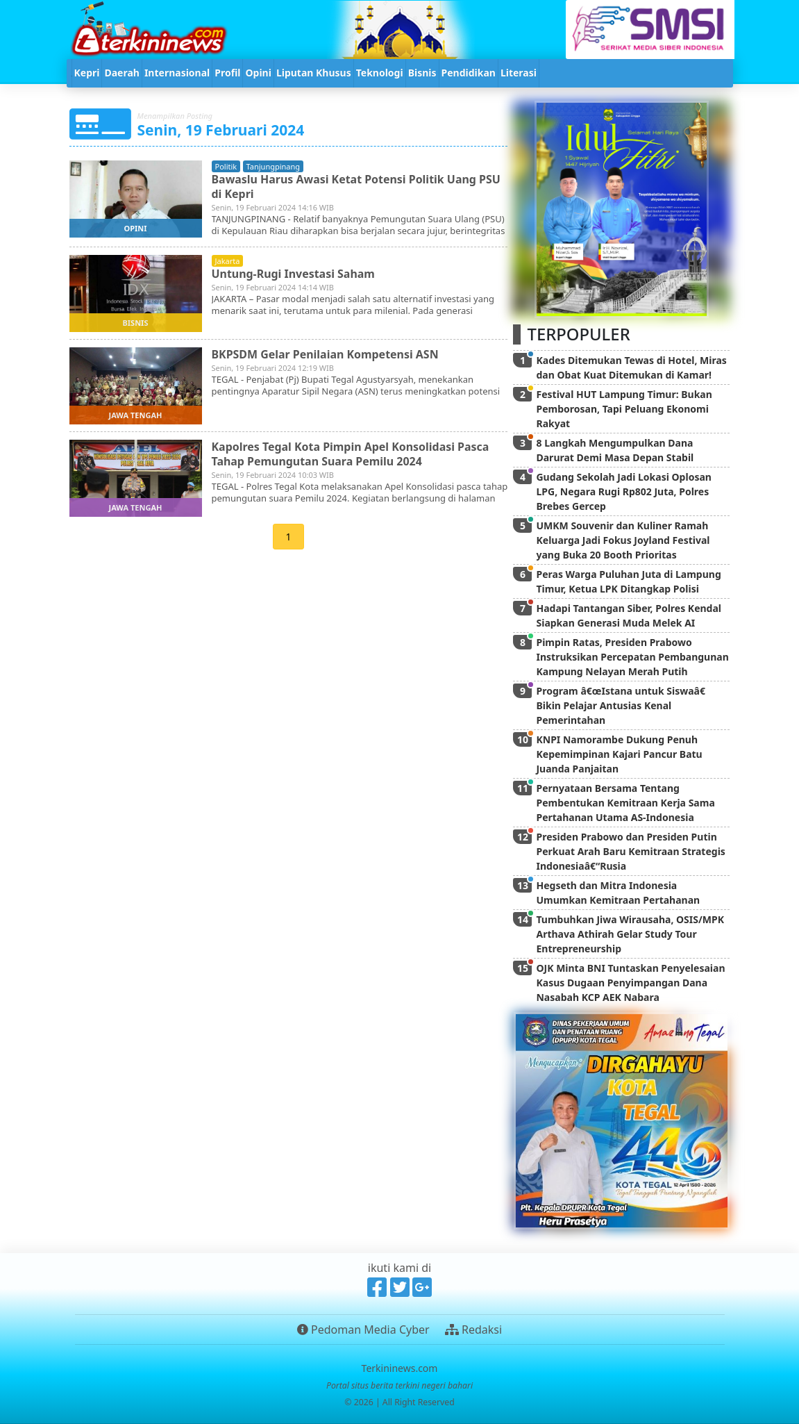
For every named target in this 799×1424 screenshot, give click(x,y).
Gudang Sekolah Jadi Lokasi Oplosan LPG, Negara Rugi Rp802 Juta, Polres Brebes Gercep (623, 491)
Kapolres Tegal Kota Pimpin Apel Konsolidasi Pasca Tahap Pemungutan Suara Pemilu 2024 (351, 454)
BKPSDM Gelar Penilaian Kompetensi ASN (325, 354)
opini (135, 228)
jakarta (227, 261)
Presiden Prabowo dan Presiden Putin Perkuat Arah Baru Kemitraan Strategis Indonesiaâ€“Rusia (630, 851)
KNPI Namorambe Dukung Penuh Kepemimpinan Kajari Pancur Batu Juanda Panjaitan (619, 754)
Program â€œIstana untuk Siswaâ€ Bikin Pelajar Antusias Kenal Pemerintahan (623, 705)
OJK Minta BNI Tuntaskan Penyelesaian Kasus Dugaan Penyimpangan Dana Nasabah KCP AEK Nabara (630, 982)
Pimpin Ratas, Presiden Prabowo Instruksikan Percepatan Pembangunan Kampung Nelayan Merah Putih (632, 657)
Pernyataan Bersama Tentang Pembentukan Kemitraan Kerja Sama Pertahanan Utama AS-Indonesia (625, 802)
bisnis (136, 322)
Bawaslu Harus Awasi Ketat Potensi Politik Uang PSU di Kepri (357, 186)
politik (226, 166)
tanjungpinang (273, 166)
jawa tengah (135, 415)
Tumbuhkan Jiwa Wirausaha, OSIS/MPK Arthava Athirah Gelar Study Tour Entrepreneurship (629, 934)
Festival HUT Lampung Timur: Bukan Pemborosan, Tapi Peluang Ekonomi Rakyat (624, 409)
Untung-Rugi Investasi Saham (294, 273)
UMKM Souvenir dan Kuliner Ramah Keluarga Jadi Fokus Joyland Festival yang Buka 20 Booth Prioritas (622, 540)
